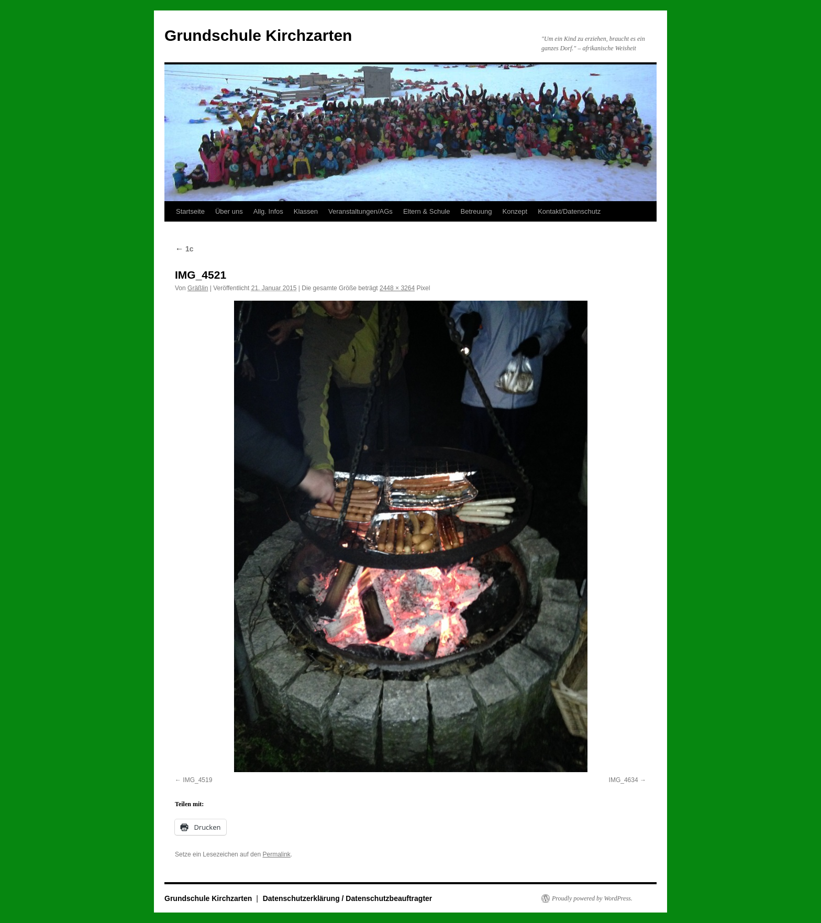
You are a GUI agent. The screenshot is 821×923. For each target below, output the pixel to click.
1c (184, 249)
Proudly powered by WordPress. (592, 898)
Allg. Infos (268, 211)
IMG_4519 (197, 780)
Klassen (306, 211)
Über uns (229, 211)
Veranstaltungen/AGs (360, 211)
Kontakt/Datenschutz (569, 211)
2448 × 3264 (397, 288)
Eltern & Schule (426, 211)
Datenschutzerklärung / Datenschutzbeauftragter (347, 898)
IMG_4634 (623, 780)
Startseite (190, 211)
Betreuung (476, 211)
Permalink (276, 854)
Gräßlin (197, 288)
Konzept (514, 211)
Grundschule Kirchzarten (258, 35)
